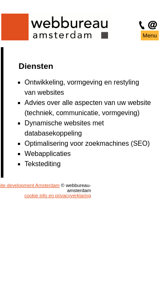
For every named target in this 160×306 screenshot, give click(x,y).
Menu (150, 35)
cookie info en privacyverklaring (54, 195)
